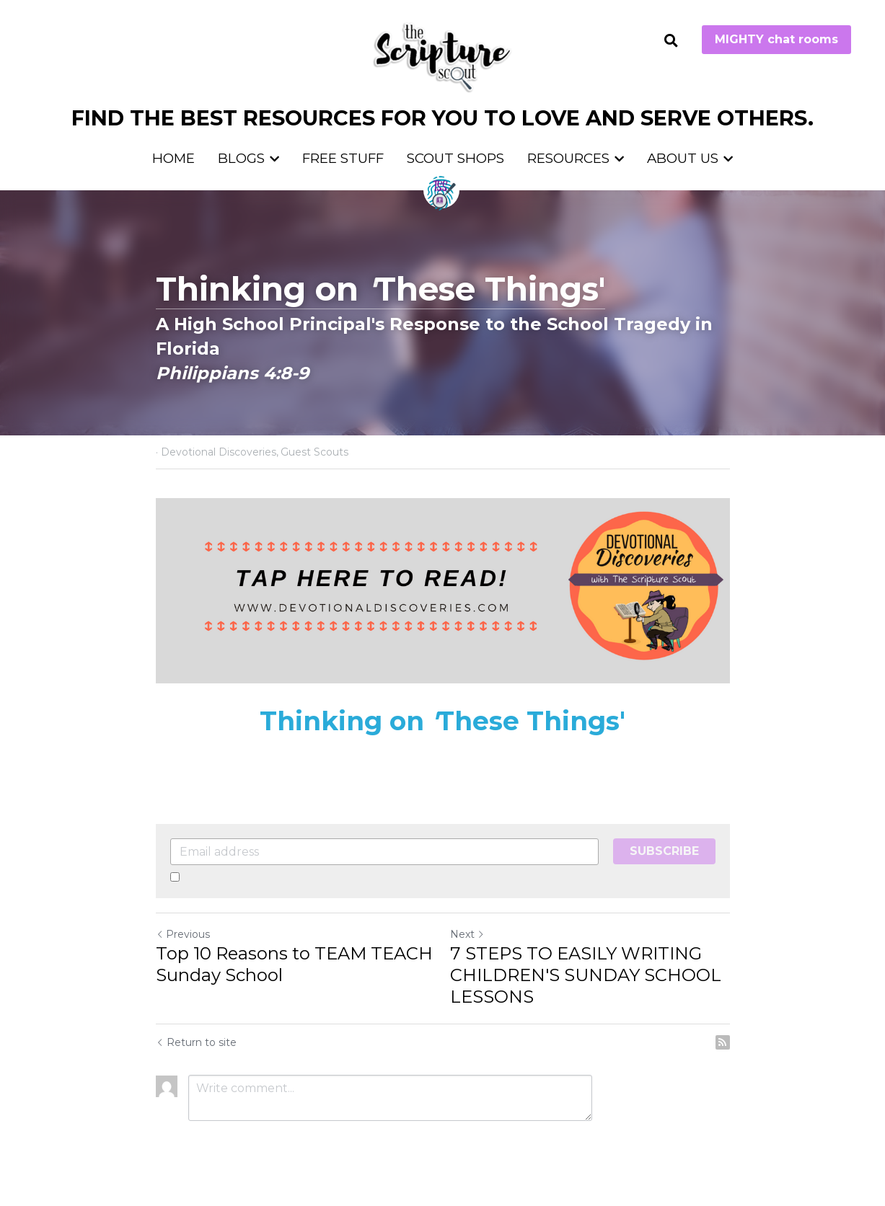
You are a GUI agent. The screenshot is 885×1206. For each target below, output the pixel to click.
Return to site (196, 1042)
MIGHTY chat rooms (776, 39)
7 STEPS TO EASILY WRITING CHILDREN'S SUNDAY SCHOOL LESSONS (585, 975)
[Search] (671, 41)
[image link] (442, 56)
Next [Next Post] (467, 934)
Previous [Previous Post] (183, 934)
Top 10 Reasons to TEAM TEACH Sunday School (294, 964)
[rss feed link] (723, 1042)
